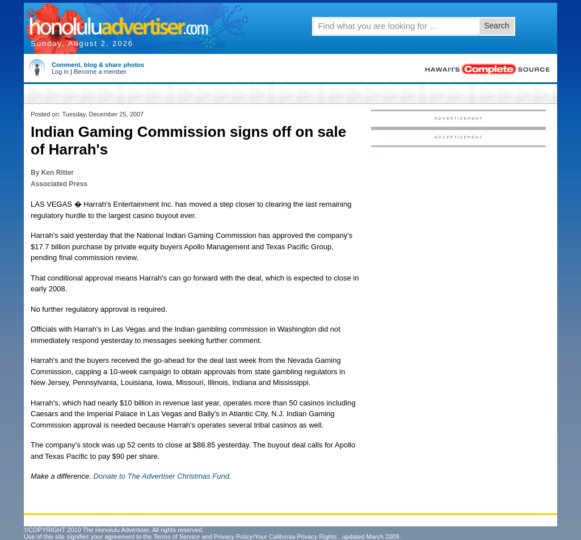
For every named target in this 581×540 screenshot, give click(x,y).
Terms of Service (176, 536)
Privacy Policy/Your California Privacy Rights (275, 536)
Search (496, 25)
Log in (60, 71)
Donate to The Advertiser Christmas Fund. (162, 476)
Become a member (100, 71)
